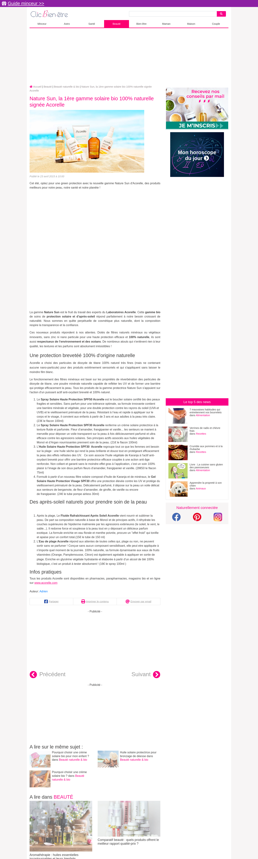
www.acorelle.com (46, 582)
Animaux (201, 488)
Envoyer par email (140, 601)
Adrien (43, 591)
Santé (92, 23)
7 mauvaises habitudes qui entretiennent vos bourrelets (205, 411)
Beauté (116, 23)
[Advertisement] (129, 57)
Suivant (146, 674)
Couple (216, 23)
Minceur (41, 23)
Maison (191, 23)
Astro (67, 23)
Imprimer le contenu (97, 601)
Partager (54, 601)
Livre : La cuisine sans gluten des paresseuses (206, 466)
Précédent (47, 674)
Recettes (201, 433)
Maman (166, 23)
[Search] (221, 14)
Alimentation (203, 415)
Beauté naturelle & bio (73, 759)
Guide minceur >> (26, 3)
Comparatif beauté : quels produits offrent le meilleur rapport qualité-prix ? (129, 823)
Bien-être (141, 23)
